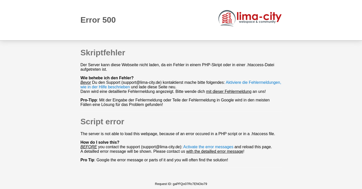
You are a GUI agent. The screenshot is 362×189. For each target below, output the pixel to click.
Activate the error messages (208, 147)
